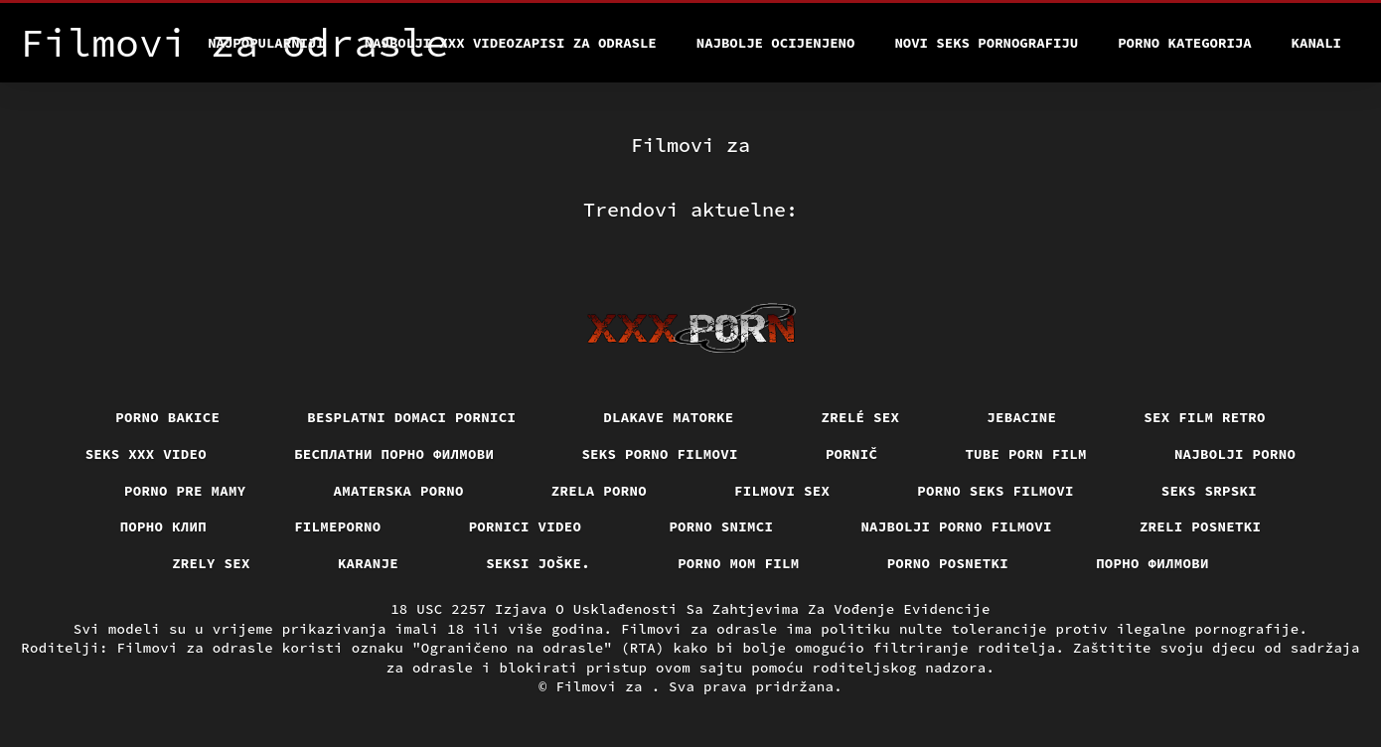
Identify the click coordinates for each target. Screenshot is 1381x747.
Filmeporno (338, 526)
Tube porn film (1026, 454)
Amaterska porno (399, 491)
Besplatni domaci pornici (411, 417)
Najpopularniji (266, 43)
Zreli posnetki (1201, 526)
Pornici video (525, 526)
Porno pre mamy (185, 491)
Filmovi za (603, 686)
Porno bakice (167, 417)
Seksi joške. (538, 563)
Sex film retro (1205, 417)
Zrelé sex (861, 417)
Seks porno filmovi (659, 454)
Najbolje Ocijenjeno (775, 43)
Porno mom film (739, 563)
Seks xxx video (146, 454)
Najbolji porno (1235, 454)
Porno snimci (721, 526)
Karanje (368, 563)
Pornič (852, 454)
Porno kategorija (1184, 43)
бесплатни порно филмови (394, 454)
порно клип (164, 526)
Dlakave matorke (668, 417)
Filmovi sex (782, 491)
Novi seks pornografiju (986, 43)
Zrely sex (211, 563)
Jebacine (1021, 417)
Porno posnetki (948, 563)
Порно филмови (1152, 563)
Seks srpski (1209, 491)
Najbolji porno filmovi (956, 526)
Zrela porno (599, 491)
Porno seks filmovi (995, 491)
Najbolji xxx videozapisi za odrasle (511, 43)
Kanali (1316, 43)
